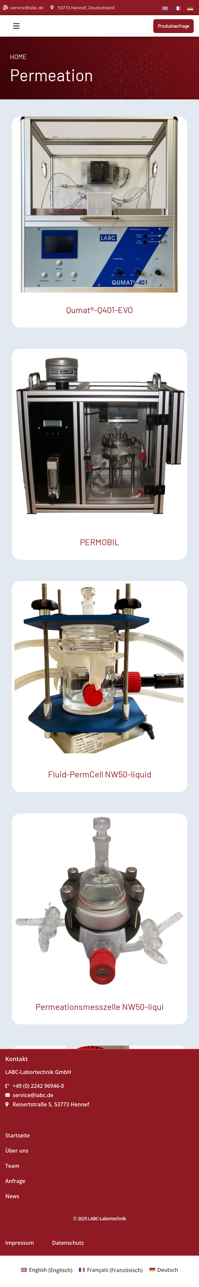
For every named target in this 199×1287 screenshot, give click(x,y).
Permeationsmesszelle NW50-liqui (100, 1006)
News (12, 1196)
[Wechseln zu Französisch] (177, 7)
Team (12, 1165)
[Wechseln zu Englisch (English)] (47, 1270)
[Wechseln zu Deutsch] (190, 7)
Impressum (19, 1242)
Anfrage (15, 1181)
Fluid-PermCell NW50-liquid (99, 774)
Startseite (17, 1135)
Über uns (16, 1150)
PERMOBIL (99, 542)
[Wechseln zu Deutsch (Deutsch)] (164, 1270)
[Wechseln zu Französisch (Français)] (111, 1270)
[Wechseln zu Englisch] (165, 7)
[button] (47, 26)
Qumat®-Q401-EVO (99, 309)
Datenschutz (68, 1242)
